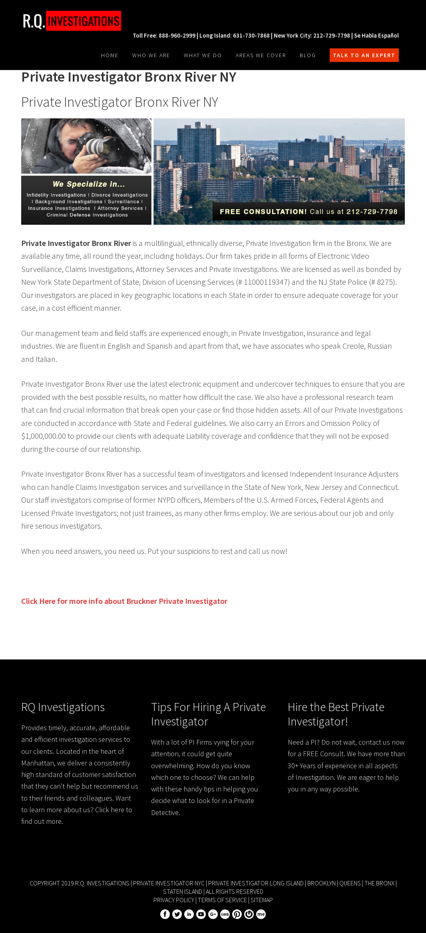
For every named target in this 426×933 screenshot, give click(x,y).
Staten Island (182, 891)
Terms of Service (222, 900)
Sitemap (262, 900)
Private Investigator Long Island (256, 883)
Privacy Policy (173, 900)
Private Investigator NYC (169, 883)
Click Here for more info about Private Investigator (124, 601)
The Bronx (379, 883)
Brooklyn (321, 883)
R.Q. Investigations (81, 21)
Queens (350, 883)
